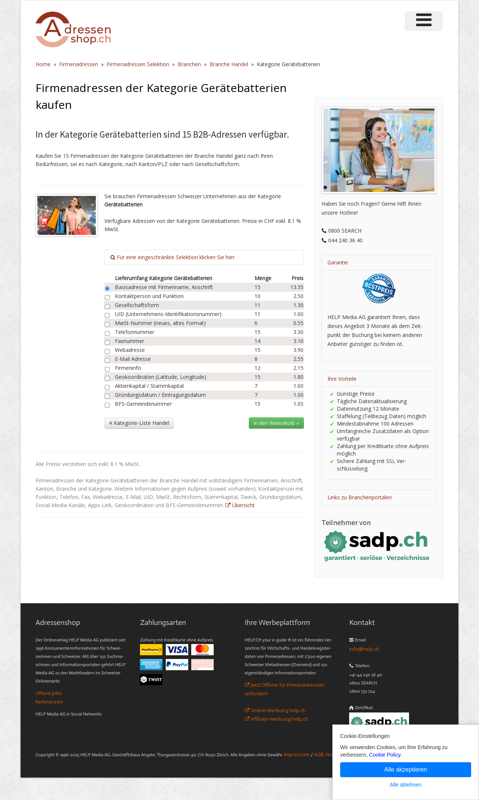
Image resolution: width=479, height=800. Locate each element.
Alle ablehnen (406, 785)
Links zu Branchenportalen (359, 497)
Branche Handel (229, 64)
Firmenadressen (78, 64)
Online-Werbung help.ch (275, 710)
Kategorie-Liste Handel (139, 422)
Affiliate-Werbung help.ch (276, 718)
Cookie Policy (384, 755)
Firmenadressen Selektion (138, 64)
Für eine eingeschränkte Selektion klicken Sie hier (172, 257)
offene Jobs (49, 693)
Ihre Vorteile (342, 378)
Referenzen (49, 701)
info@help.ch (364, 649)
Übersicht (240, 505)
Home (43, 64)
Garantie (337, 262)
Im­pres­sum (296, 754)
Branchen (189, 64)
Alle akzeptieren (405, 769)
